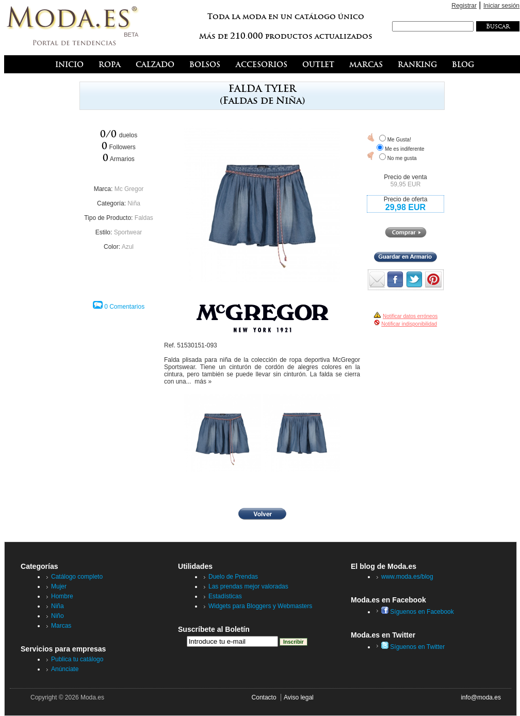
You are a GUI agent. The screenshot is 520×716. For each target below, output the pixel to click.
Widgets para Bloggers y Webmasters (260, 606)
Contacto (264, 697)
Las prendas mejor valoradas (248, 586)
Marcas (61, 625)
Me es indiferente (405, 149)
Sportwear (128, 232)
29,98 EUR (405, 207)
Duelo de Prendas (233, 576)
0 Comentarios (124, 306)
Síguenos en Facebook (417, 611)
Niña (133, 203)
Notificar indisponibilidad (409, 324)
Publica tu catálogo (77, 659)
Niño (57, 615)
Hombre (62, 596)
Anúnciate (64, 669)
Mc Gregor (129, 189)
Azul (128, 246)
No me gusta (402, 158)
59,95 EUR (406, 184)
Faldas (144, 217)
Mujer (59, 586)
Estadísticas (225, 596)
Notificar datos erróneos (410, 316)
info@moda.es (481, 697)
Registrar (464, 5)
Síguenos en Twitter (413, 646)
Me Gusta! (399, 139)
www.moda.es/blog (407, 576)
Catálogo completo (77, 576)
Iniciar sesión (501, 5)
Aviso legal (299, 697)
